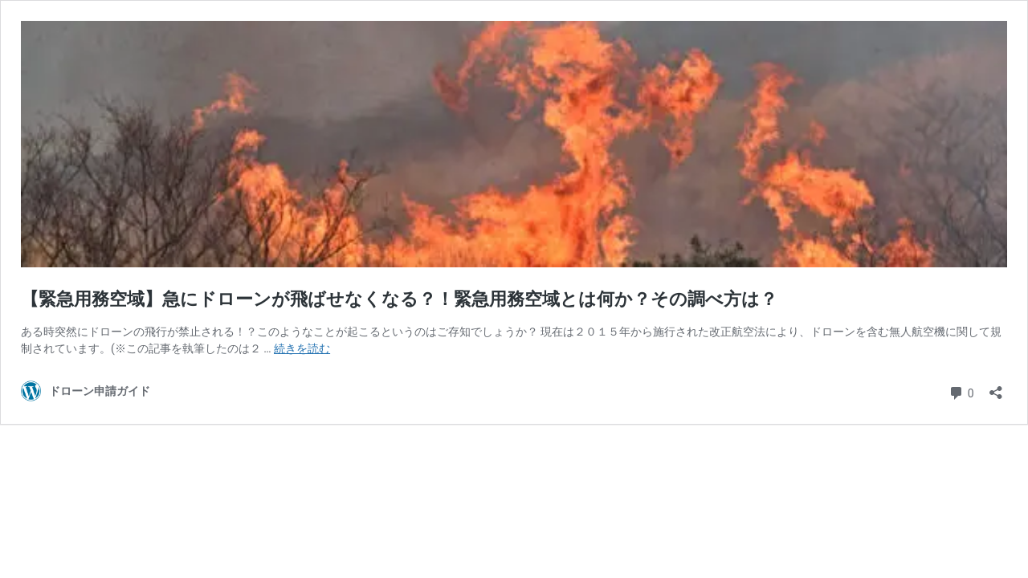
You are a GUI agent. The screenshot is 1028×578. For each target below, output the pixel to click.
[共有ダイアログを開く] (996, 387)
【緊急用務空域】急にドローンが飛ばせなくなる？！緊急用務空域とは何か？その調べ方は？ (399, 299)
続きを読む (302, 348)
